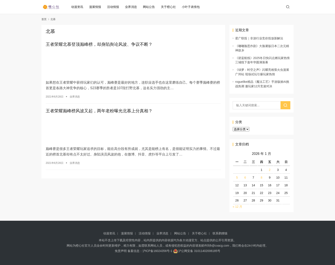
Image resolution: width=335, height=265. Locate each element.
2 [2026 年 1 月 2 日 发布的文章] (269, 170)
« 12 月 (237, 206)
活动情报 (115, 7)
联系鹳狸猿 (220, 233)
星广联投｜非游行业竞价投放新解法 (259, 38)
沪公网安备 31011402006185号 (196, 251)
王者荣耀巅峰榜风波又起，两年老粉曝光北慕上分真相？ (99, 110)
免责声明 (121, 251)
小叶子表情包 (192, 7)
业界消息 (133, 7)
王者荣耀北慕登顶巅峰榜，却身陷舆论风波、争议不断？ (99, 44)
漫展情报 (97, 7)
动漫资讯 (79, 7)
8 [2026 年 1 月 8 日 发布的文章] (261, 177)
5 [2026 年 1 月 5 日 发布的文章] (237, 177)
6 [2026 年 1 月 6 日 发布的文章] (245, 177)
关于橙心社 (170, 7)
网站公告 (151, 7)
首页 (44, 19)
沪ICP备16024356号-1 (157, 251)
